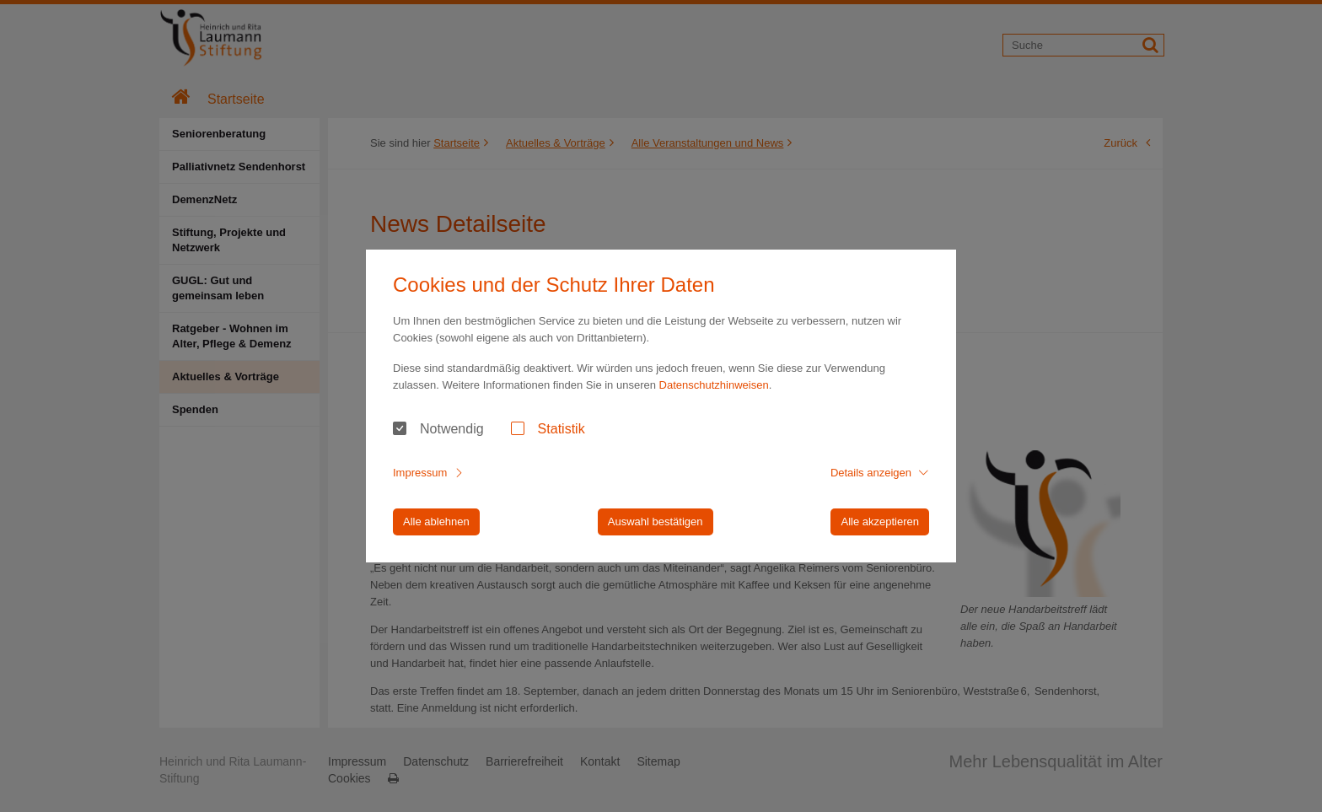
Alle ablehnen (436, 521)
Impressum (420, 472)
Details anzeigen (870, 472)
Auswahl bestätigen (655, 521)
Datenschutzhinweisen (714, 385)
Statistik (561, 429)
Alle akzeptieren (880, 521)
